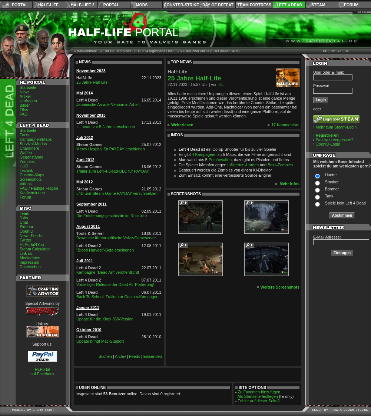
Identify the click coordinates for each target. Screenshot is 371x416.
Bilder (25, 105)
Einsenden (152, 356)
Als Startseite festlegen (258, 396)
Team (24, 213)
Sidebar (26, 226)
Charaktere (29, 148)
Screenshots (31, 179)
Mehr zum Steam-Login (336, 127)
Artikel (25, 96)
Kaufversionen (32, 192)
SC (347, 51)
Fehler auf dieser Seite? (258, 401)
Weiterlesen (182, 125)
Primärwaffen (220, 159)
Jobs (24, 218)
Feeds (134, 356)
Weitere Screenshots (280, 287)
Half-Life (48, 5)
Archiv (120, 356)
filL (221, 84)
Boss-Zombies (280, 165)
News (25, 92)
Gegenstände (31, 157)
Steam (318, 5)
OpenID (26, 231)
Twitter (25, 240)
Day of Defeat (217, 5)
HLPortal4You (32, 244)
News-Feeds (31, 235)
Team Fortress (254, 5)
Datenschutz (31, 266)
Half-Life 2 (83, 5)
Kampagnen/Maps (36, 139)
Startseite (28, 87)
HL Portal (17, 5)
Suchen (105, 356)
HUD (24, 166)
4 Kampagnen (204, 154)
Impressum (29, 262)
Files (24, 109)
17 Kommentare (285, 125)
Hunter (331, 175)
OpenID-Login (328, 144)
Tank (329, 196)
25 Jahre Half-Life (194, 78)
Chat (24, 222)
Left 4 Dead (289, 5)
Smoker (332, 182)
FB (325, 51)
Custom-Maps (32, 175)
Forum (351, 5)
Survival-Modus (33, 144)
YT (339, 51)
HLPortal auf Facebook (42, 371)
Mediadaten (30, 258)
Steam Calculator (35, 249)
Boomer (332, 189)
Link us (26, 253)
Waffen (26, 152)
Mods (142, 5)
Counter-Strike (181, 5)
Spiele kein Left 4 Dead (345, 203)
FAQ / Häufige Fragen (39, 188)
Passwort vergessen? (335, 139)
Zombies (27, 161)
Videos (26, 184)
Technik (26, 170)
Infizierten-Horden (243, 165)
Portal (111, 5)
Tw (332, 51)
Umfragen (28, 101)
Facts (24, 135)
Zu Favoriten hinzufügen (259, 392)
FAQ (23, 114)
